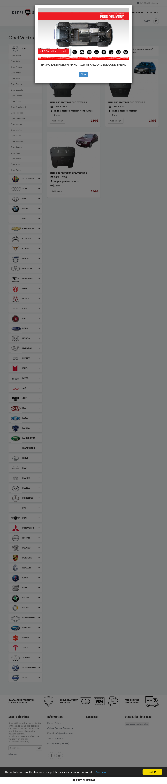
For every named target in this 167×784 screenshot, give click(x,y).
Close (83, 74)
